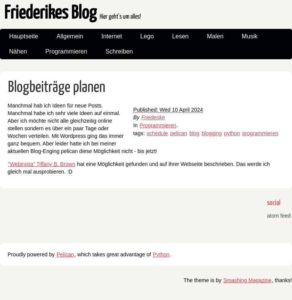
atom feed (278, 216)
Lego (147, 36)
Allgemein (70, 36)
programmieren (260, 133)
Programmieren (66, 51)
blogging (212, 133)
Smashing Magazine (247, 280)
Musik (250, 36)
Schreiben (119, 51)
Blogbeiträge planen (56, 87)
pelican (178, 133)
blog (194, 133)
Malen (215, 36)
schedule (157, 133)
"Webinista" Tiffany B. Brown (41, 164)
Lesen (180, 36)
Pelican (65, 254)
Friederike (153, 117)
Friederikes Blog (72, 13)
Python (161, 254)
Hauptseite (23, 36)
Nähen (18, 51)
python (232, 133)
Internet (112, 36)
